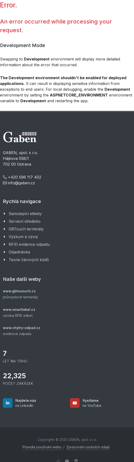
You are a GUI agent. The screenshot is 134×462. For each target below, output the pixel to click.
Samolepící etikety (25, 213)
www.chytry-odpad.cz (21, 328)
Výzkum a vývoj (23, 236)
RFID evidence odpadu (29, 244)
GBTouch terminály (26, 229)
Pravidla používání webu (42, 447)
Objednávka (19, 252)
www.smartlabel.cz (19, 309)
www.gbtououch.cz (19, 291)
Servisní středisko (25, 221)
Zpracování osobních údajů (88, 447)
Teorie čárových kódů (29, 259)
